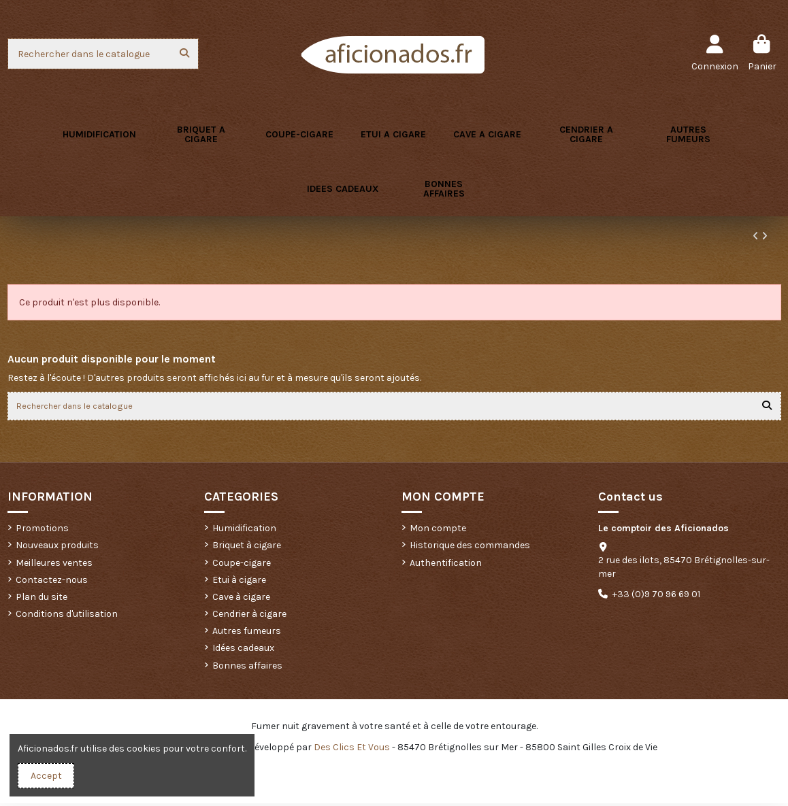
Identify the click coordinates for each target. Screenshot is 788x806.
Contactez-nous (52, 582)
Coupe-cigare (241, 565)
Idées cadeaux (243, 651)
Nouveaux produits (57, 548)
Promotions (42, 531)
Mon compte (438, 531)
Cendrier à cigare (249, 616)
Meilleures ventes (54, 565)
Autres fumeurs (246, 634)
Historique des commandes (470, 548)
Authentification (446, 565)
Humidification (244, 531)
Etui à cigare (239, 582)
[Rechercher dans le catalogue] (184, 53)
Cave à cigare (241, 599)
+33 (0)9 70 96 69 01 (656, 597)
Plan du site (41, 599)
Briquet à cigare (246, 548)
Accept (46, 776)
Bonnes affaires (247, 668)
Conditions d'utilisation (67, 616)
